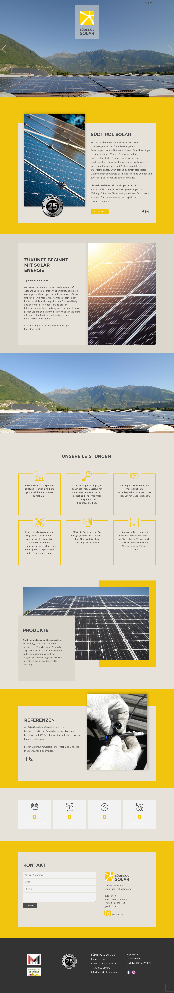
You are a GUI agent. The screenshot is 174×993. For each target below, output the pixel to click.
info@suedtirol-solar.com (117, 888)
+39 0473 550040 (115, 885)
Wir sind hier (117, 914)
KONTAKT (99, 211)
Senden (30, 905)
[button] (4, 49)
